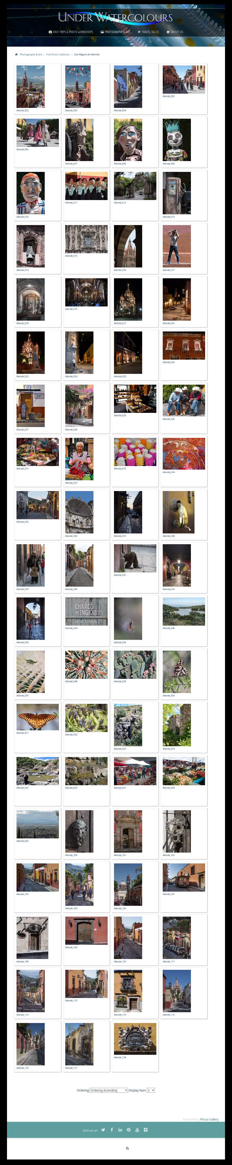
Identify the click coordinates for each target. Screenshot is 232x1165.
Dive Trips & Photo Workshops (73, 32)
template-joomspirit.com (230, 1147)
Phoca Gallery (209, 1119)
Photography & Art (117, 32)
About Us (177, 32)
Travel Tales (150, 32)
